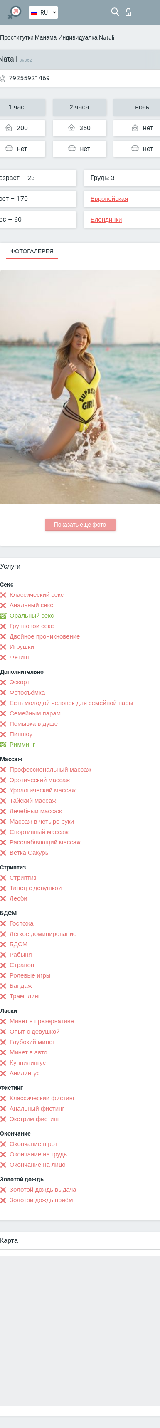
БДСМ (18, 944)
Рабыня (21, 954)
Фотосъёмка (27, 692)
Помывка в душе (34, 724)
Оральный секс (32, 615)
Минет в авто (28, 1052)
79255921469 (29, 78)
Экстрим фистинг (34, 1119)
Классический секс (37, 595)
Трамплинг (25, 996)
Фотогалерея (32, 251)
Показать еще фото (80, 524)
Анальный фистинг (37, 1108)
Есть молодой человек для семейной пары (71, 703)
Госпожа (22, 923)
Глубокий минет (32, 1042)
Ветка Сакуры (29, 852)
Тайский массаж (33, 800)
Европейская (109, 199)
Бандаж (21, 986)
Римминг (22, 744)
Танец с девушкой (36, 888)
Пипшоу (21, 734)
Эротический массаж (40, 780)
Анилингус (24, 1073)
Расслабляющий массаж (45, 842)
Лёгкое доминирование (43, 934)
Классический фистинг (42, 1098)
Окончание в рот (33, 1144)
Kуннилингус (28, 1063)
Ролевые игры (30, 975)
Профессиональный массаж (50, 769)
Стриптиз (23, 877)
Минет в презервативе (42, 1021)
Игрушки (22, 647)
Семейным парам (35, 713)
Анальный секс (31, 605)
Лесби (18, 898)
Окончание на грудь (38, 1154)
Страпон (22, 965)
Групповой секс (32, 626)
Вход (128, 12)
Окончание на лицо (38, 1164)
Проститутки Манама (28, 37)
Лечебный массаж (36, 811)
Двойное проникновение (45, 636)
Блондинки (106, 219)
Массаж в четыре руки (42, 821)
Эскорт (20, 682)
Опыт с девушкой (35, 1031)
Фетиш (19, 657)
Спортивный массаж (39, 832)
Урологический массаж (43, 790)
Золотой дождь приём (41, 1200)
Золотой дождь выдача (43, 1189)
